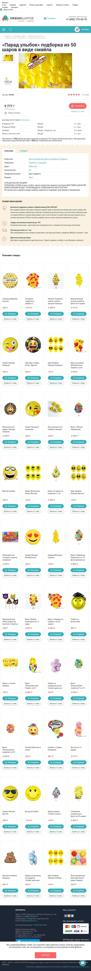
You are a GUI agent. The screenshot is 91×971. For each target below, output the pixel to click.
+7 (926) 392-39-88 (39, 925)
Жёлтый (33, 166)
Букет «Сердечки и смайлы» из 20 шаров (55, 621)
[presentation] (8, 151)
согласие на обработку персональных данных (71, 967)
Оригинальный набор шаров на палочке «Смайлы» (10, 621)
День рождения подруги (56, 159)
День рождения (36, 159)
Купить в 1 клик (77, 111)
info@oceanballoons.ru (28, 921)
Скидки (75, 5)
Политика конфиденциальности (38, 967)
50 (30, 170)
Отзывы (5, 7)
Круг (31, 177)
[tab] (8, 151)
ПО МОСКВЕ (24, 120)
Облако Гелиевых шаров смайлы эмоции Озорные (55, 301)
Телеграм (51, 18)
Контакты (14, 7)
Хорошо (45, 955)
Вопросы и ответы (62, 5)
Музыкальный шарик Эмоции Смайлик (8, 429)
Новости (49, 5)
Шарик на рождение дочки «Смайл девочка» (55, 685)
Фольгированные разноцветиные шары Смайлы (78, 878)
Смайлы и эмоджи (37, 163)
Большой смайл (31, 811)
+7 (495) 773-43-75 (76, 19)
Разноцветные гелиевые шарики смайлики (9, 557)
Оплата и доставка (36, 5)
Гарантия (22, 5)
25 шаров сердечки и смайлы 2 (29, 301)
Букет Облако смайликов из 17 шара (32, 621)
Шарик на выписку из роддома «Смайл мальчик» (33, 878)
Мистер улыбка (8, 491)
